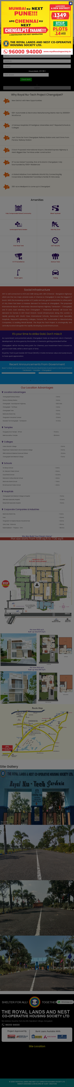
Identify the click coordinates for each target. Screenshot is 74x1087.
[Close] (71, 3)
